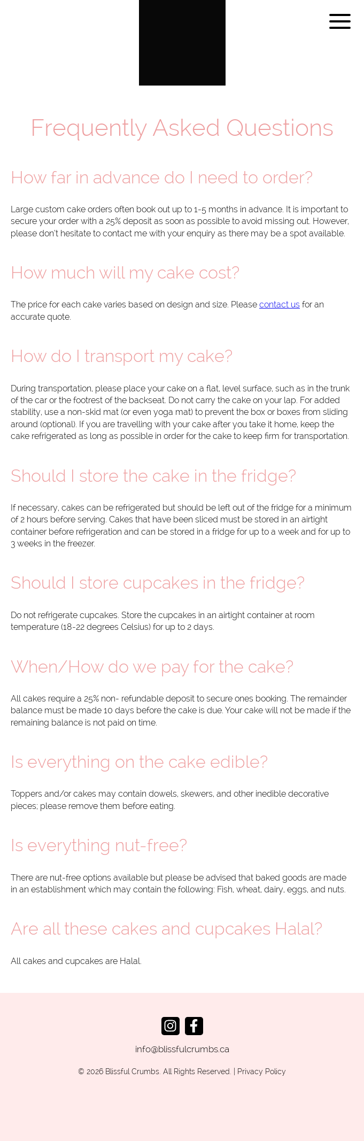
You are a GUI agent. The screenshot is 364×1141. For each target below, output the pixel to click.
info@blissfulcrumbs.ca (182, 1049)
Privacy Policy (261, 1071)
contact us (279, 304)
